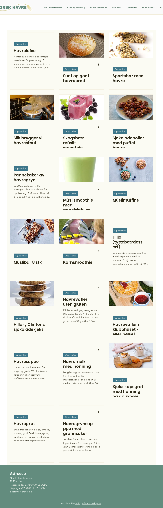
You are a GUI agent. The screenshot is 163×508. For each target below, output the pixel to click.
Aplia (77, 503)
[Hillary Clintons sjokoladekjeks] (32, 293)
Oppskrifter (21, 44)
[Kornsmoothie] (81, 231)
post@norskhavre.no (21, 491)
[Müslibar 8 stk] (32, 231)
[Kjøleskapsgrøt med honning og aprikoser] (131, 355)
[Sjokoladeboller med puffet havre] (131, 107)
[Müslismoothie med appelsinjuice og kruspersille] (81, 169)
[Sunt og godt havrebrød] (81, 45)
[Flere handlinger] (50, 39)
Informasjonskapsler (91, 503)
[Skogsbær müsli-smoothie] (81, 107)
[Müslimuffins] (131, 169)
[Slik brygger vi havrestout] (32, 107)
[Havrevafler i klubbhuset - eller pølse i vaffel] (131, 293)
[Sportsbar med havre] (131, 45)
